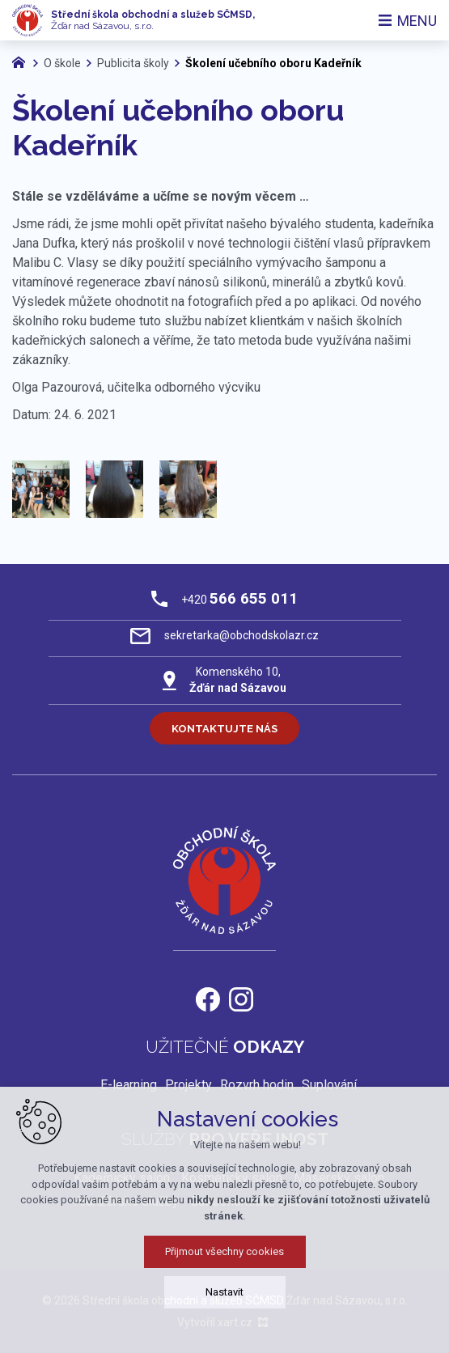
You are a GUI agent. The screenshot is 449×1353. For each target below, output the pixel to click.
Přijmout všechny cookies (224, 1262)
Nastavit (224, 1302)
